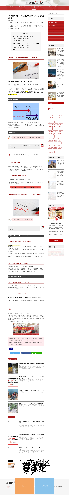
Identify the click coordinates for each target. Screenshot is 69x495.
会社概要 (56, 240)
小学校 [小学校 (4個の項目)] (50, 131)
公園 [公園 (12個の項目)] (56, 124)
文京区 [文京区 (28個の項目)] (50, 133)
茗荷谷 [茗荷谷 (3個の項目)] (55, 147)
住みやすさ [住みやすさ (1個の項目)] (51, 124)
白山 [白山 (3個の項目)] (50, 145)
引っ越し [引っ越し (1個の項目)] (56, 131)
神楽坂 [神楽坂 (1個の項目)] (54, 145)
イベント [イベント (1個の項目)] (51, 112)
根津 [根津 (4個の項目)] (55, 140)
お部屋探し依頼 (44, 486)
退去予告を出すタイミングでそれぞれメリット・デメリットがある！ (26, 43)
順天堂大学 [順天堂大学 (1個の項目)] (51, 152)
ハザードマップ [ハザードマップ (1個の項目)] (60, 115)
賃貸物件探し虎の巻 (21, 6)
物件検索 (24, 486)
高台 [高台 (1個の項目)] (56, 152)
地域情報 (30, 6)
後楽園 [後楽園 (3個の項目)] (60, 131)
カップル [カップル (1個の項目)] (56, 112)
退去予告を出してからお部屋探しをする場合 (22, 45)
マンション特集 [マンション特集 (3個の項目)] (58, 117)
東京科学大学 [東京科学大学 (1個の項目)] (51, 138)
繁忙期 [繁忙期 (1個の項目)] (50, 147)
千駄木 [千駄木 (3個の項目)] (50, 126)
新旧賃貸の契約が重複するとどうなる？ (21, 38)
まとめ (14, 49)
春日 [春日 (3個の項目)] (55, 133)
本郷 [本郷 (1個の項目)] (59, 133)
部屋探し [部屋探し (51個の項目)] (51, 149)
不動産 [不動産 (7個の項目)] (57, 119)
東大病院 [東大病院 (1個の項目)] (51, 140)
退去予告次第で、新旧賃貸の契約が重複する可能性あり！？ (24, 36)
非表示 (27, 33)
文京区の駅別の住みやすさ (13, 6)
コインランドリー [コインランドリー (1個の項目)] (52, 115)
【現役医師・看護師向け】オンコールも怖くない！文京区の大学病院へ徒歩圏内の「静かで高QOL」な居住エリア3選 (60, 74)
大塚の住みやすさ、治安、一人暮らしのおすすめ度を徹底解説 (31, 403)
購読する (51, 103)
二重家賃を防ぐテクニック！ (19, 40)
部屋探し (11, 348)
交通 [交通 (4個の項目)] (56, 122)
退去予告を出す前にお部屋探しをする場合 (22, 47)
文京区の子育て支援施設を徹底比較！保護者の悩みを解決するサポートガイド (60, 95)
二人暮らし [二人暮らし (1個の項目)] (51, 122)
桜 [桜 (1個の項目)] (59, 140)
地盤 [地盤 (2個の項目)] (55, 126)
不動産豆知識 (39, 6)
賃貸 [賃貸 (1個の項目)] (60, 147)
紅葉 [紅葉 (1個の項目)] (59, 145)
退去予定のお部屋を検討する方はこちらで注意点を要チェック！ (26, 187)
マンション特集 (47, 6)
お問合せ (56, 6)
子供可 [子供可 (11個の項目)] (59, 126)
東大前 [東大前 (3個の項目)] (57, 138)
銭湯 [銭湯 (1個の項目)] (56, 149)
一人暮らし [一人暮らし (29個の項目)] (51, 119)
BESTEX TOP (34, 9)
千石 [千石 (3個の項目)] (61, 124)
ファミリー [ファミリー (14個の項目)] (51, 117)
